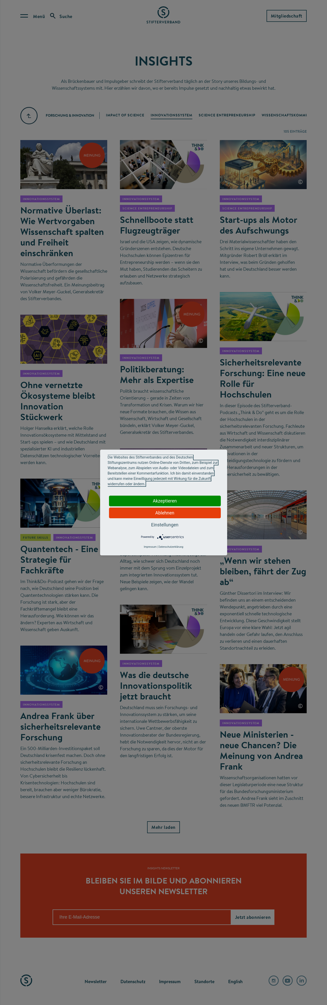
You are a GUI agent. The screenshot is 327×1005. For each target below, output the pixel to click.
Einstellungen (164, 524)
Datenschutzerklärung (171, 546)
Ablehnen (164, 512)
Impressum (150, 546)
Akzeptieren (165, 501)
